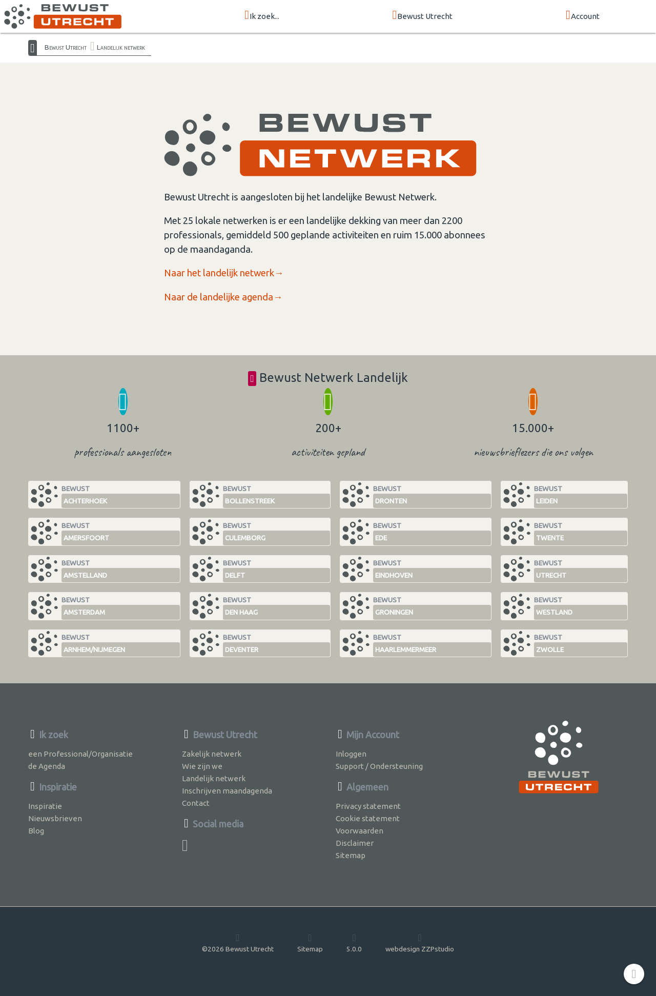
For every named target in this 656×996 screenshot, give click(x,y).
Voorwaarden (359, 830)
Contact (196, 803)
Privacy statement (368, 806)
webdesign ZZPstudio (419, 942)
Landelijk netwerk (121, 47)
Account (583, 15)
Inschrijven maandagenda (227, 790)
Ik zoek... (261, 15)
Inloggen (351, 753)
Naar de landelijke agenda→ (223, 297)
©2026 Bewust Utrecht (238, 942)
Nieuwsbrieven (55, 818)
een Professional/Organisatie (80, 753)
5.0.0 (354, 942)
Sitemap (350, 855)
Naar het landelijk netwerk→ (224, 273)
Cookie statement (368, 818)
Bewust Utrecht (423, 15)
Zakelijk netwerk (211, 753)
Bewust (120, 496)
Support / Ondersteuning (379, 766)
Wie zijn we (202, 766)
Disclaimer (355, 843)
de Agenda (46, 766)
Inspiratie (45, 806)
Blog (36, 830)
